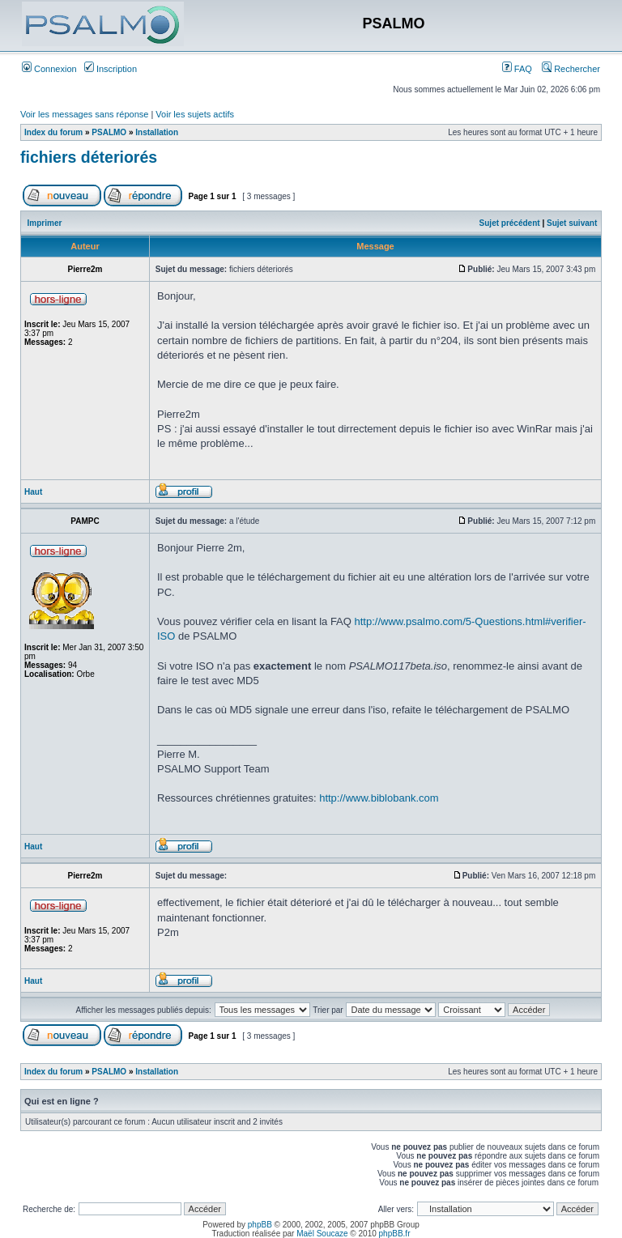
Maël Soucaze (321, 1233)
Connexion (49, 69)
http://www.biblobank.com (378, 798)
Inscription (110, 69)
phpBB (260, 1224)
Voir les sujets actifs (195, 114)
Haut (33, 491)
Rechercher (571, 69)
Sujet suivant (572, 223)
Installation (156, 132)
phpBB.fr (395, 1233)
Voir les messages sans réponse (84, 114)
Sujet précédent (509, 223)
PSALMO (109, 132)
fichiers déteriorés (88, 157)
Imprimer (45, 223)
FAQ (517, 69)
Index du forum (53, 132)
